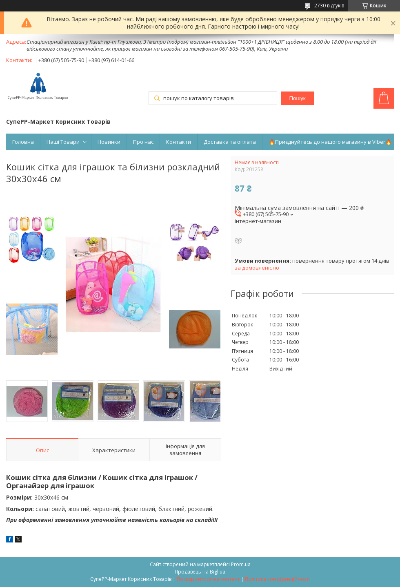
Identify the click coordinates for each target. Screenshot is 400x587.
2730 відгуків (329, 5)
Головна (23, 141)
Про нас (143, 141)
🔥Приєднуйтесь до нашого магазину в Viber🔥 (330, 141)
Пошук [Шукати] (297, 98)
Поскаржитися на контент (208, 579)
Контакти (178, 141)
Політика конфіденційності (277, 579)
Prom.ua (241, 564)
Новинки (109, 141)
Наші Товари (63, 141)
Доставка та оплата (230, 141)
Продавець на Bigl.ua (200, 571)
